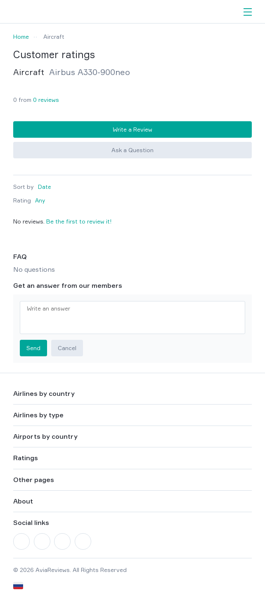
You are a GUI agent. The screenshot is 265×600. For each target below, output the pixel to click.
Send (33, 347)
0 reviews (46, 99)
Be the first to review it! (79, 221)
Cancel (67, 347)
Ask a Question (132, 149)
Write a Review (132, 129)
